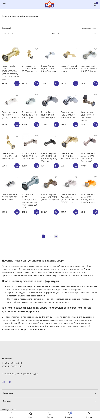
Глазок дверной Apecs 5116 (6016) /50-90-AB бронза (50, 197)
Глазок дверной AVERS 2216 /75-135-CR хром (29, 156)
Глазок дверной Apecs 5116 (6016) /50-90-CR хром (89, 68)
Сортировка (27, 33)
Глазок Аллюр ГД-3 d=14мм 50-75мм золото (10, 156)
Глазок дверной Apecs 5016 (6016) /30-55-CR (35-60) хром (69, 198)
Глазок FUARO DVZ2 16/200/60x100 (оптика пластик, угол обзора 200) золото (10, 72)
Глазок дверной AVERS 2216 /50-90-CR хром (30, 115)
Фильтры (75, 33)
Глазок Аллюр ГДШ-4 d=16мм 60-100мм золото (69, 156)
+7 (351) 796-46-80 (12, 363)
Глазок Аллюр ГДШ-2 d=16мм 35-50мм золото (29, 68)
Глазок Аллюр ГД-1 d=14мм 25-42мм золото (69, 68)
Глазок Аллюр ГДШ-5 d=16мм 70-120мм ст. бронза (87, 116)
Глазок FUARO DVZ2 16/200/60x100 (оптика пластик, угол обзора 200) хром (30, 201)
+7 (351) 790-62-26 (12, 366)
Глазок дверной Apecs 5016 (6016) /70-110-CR (10, 115)
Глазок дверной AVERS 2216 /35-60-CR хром (10, 197)
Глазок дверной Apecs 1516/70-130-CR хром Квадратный (87, 157)
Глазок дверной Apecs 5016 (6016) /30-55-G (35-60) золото (88, 198)
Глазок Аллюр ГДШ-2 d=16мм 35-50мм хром (68, 115)
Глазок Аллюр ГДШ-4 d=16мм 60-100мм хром (48, 68)
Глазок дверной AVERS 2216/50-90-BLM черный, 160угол (49, 157)
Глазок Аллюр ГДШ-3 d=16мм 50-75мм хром (48, 115)
